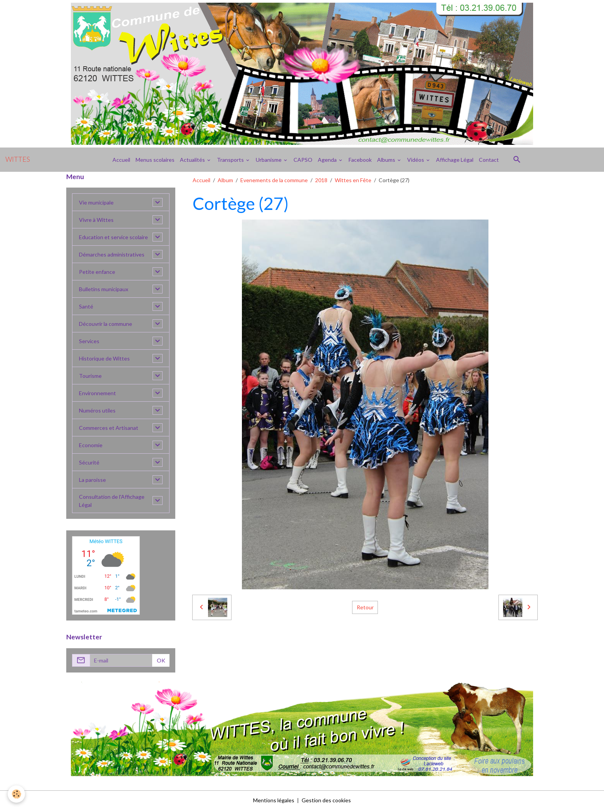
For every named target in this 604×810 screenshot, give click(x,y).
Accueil (121, 159)
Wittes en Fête (353, 180)
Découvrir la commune (105, 323)
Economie (90, 445)
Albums (386, 159)
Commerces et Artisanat (108, 427)
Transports (231, 159)
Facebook (360, 159)
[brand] (17, 159)
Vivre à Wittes (96, 219)
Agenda (328, 159)
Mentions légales (273, 800)
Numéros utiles (97, 410)
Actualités (193, 159)
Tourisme (90, 375)
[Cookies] (16, 794)
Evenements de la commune (274, 180)
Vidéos (416, 159)
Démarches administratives (111, 254)
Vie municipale (96, 202)
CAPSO (303, 159)
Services (89, 341)
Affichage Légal (454, 159)
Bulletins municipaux (103, 289)
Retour (365, 607)
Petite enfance (97, 271)
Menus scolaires (155, 159)
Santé (86, 306)
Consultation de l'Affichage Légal (111, 500)
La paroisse (92, 479)
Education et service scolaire (113, 237)
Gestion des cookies (326, 800)
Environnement (97, 393)
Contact (489, 159)
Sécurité (89, 462)
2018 (321, 180)
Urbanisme (269, 159)
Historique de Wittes (104, 358)
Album (225, 180)
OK (161, 660)
